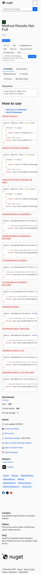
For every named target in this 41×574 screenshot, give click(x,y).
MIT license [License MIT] (9, 433)
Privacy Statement (9, 572)
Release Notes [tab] (22, 79)
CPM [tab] (5, 49)
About (19, 569)
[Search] (35, 9)
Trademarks (23, 572)
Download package (12, 438)
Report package (11, 452)
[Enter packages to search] (17, 9)
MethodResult (9, 479)
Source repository (12, 429)
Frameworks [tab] (21, 69)
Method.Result (9, 483)
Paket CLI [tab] (13, 49)
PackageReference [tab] (25, 45)
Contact (6, 513)
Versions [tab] (8, 79)
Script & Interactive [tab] (26, 49)
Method (21, 479)
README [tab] (8, 69)
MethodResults (27, 476)
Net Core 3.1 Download (16, 110)
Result (6, 476)
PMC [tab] (14, 45)
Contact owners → (8, 462)
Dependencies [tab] (10, 74)
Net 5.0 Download (14, 112)
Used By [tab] (24, 74)
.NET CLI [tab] (6, 45)
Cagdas (10, 467)
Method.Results (24, 483)
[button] (32, 56)
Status (5, 524)
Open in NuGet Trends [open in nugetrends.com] (14, 448)
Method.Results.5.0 (11, 487)
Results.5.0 (26, 487)
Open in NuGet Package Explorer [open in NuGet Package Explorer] (18, 443)
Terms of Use (29, 569)
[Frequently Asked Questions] (4, 535)
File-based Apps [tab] (8, 52)
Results (15, 476)
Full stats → (6, 400)
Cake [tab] (19, 52)
